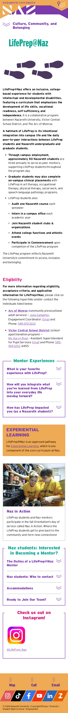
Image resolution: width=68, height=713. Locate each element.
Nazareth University (19, 8)
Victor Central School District (29, 330)
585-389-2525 (33, 681)
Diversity (54, 706)
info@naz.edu (55, 681)
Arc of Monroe (18, 310)
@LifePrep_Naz (17, 649)
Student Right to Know (13, 709)
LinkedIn (49, 695)
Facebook (28, 695)
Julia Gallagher (39, 315)
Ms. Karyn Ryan (18, 338)
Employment (32, 709)
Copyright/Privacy (39, 706)
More (61, 4)
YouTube (39, 695)
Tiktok (18, 695)
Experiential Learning (25, 446)
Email (46, 319)
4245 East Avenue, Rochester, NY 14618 (12, 681)
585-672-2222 (27, 323)
